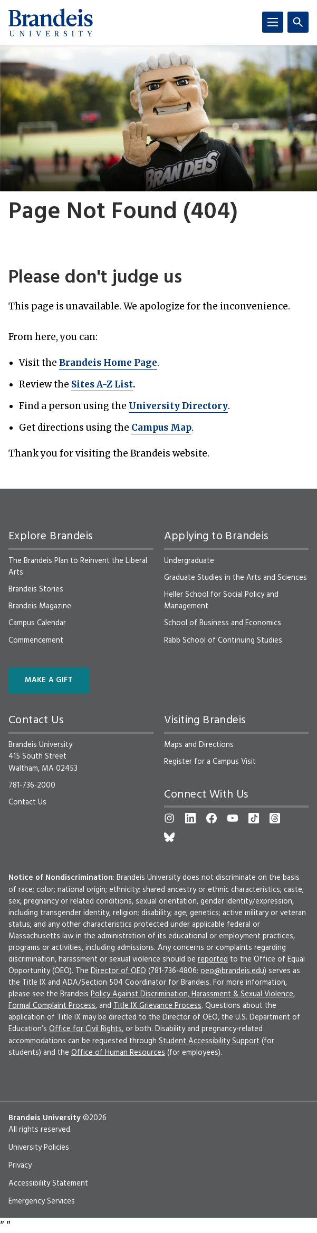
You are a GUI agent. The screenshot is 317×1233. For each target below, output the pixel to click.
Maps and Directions (199, 745)
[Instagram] (169, 818)
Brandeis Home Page (108, 362)
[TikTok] (253, 818)
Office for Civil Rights (85, 1029)
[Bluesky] (169, 837)
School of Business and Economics (222, 623)
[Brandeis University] (50, 22)
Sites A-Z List (102, 384)
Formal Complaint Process (51, 1005)
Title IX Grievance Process (157, 1005)
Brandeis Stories (35, 589)
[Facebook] (211, 818)
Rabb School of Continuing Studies (223, 640)
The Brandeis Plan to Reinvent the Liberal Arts (77, 567)
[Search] (298, 22)
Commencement (35, 640)
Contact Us (27, 802)
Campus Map (161, 427)
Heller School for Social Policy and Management (221, 600)
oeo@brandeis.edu (232, 971)
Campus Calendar (37, 623)
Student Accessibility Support (209, 1041)
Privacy (20, 1165)
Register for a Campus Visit (210, 761)
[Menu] (272, 22)
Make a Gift (49, 680)
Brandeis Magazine (39, 606)
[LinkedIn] (190, 818)
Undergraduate (189, 561)
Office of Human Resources (118, 1052)
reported (213, 959)
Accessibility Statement (48, 1183)
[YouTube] (232, 818)
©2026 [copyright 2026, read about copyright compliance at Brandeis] (95, 1118)
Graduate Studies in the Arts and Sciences (235, 577)
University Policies (38, 1147)
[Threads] (275, 818)
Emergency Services (41, 1201)
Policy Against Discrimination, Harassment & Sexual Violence (192, 994)
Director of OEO (118, 971)
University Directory (178, 406)
